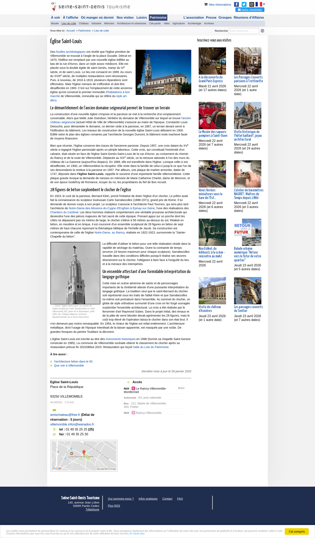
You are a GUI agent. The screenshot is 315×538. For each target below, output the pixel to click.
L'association (194, 17)
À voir (55, 17)
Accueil (70, 30)
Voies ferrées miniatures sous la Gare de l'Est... (210, 194)
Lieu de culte (68, 23)
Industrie (96, 23)
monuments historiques (121, 339)
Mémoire (109, 23)
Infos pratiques (148, 498)
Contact (167, 498)
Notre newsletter (250, 9)
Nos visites (125, 17)
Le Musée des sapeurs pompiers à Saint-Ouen (213, 134)
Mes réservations (217, 4)
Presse (211, 17)
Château (84, 23)
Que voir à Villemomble (69, 365)
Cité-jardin (155, 23)
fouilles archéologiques (71, 51)
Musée (55, 23)
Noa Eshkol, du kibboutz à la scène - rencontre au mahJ (212, 252)
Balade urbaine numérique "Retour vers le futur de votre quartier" (247, 254)
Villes (167, 23)
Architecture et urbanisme (131, 23)
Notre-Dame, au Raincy (109, 232)
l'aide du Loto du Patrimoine (151, 347)
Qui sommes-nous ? (121, 498)
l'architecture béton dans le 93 (73, 361)
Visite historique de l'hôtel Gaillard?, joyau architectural (248, 135)
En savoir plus (255, 533)
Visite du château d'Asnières (210, 309)
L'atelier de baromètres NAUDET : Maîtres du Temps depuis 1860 (248, 194)
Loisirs (141, 17)
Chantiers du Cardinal (64, 212)
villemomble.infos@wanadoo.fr (72, 424)
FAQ (180, 498)
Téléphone (92, 509)
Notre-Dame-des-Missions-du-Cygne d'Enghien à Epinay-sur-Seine (112, 208)
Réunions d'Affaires (249, 17)
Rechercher (221, 30)
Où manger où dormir (97, 17)
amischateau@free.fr (65, 414)
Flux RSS (114, 505)
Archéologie (194, 23)
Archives (209, 23)
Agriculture (179, 23)
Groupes (225, 17)
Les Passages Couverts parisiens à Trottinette (248, 79)
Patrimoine (158, 17)
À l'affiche (70, 17)
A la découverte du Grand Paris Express (211, 79)
